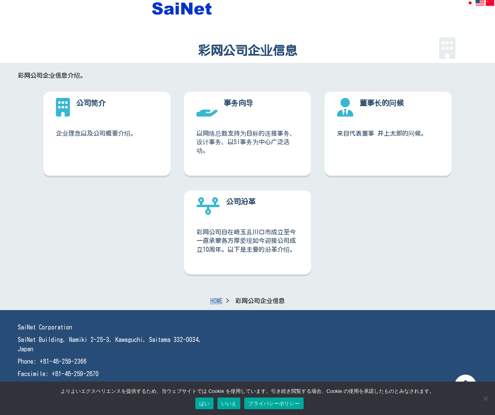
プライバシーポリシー (274, 403)
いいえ (229, 403)
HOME (216, 301)
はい (204, 403)
